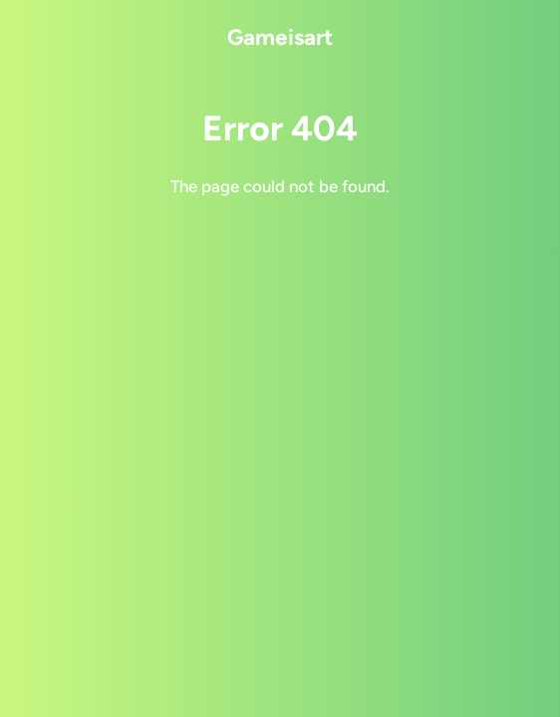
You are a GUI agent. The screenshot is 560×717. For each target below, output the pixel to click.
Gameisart (280, 37)
